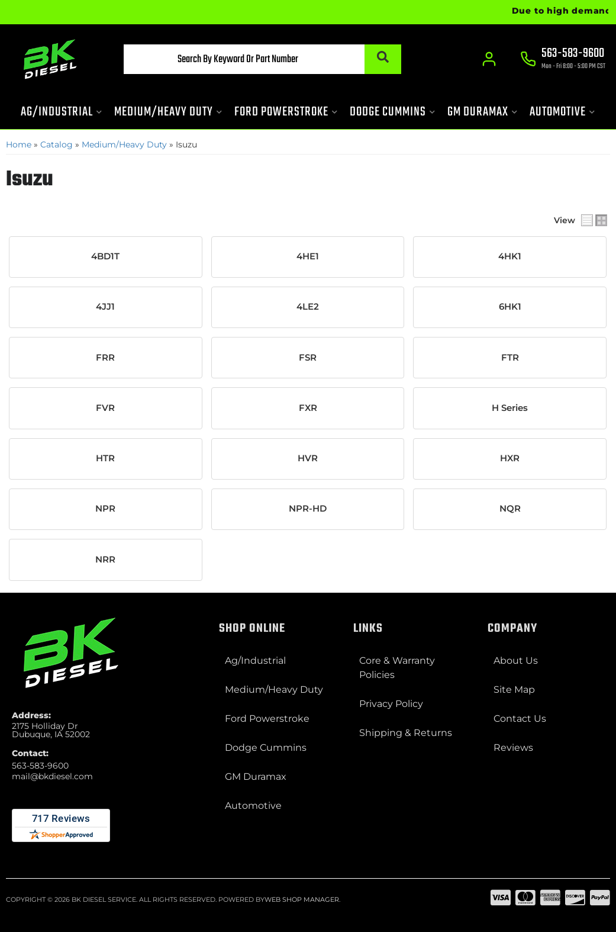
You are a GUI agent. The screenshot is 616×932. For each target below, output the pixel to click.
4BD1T (105, 256)
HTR (105, 458)
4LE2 (307, 306)
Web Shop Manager (302, 899)
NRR (105, 559)
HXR (510, 458)
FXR (308, 408)
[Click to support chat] (562, 59)
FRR (105, 357)
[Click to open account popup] (489, 59)
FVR (105, 408)
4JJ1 (105, 306)
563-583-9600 (40, 765)
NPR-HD (308, 508)
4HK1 (509, 256)
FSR (308, 357)
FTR (510, 357)
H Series (510, 408)
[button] (262, 59)
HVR (308, 458)
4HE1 (307, 256)
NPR (105, 508)
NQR (510, 508)
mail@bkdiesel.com (52, 776)
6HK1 (510, 306)
